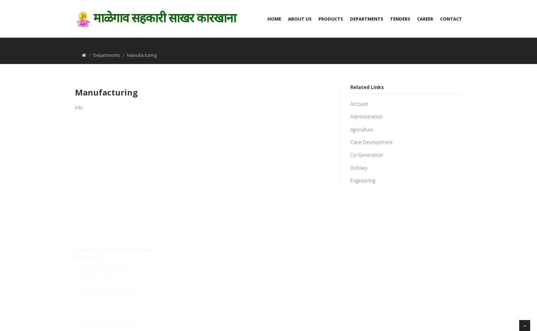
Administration (366, 116)
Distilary (358, 168)
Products (331, 19)
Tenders (400, 19)
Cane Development (371, 142)
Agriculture (361, 129)
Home (274, 19)
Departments (366, 19)
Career (425, 19)
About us (300, 19)
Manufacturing (106, 92)
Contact (451, 19)
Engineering (362, 180)
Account (359, 104)
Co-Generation (366, 155)
